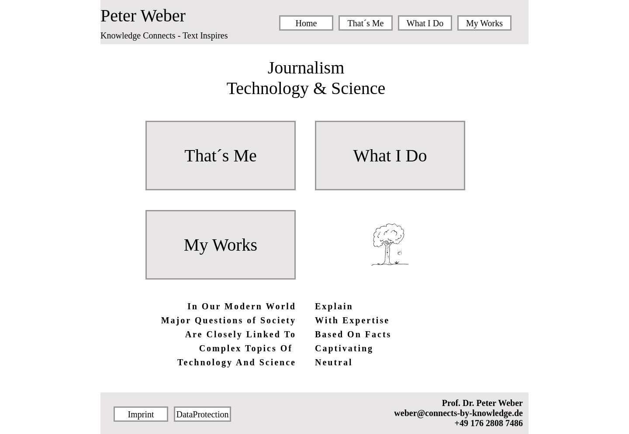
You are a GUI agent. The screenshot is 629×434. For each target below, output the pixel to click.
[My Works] (484, 23)
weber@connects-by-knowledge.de (458, 413)
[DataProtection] (202, 414)
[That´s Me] (366, 23)
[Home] (306, 23)
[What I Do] (425, 23)
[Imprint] (141, 414)
